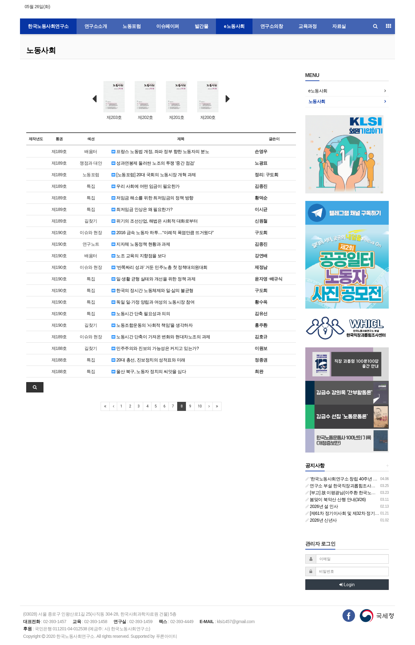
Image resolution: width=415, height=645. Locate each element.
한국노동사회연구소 (48, 26)
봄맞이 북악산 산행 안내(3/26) (335, 499)
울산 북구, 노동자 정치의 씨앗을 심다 (149, 371)
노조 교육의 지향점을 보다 (139, 255)
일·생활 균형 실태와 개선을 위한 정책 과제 (154, 278)
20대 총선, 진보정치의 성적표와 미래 (148, 359)
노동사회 (41, 50)
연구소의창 (271, 26)
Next (228, 99)
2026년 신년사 (321, 520)
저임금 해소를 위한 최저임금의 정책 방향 (152, 197)
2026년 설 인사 (321, 506)
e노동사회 (234, 26)
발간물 (201, 26)
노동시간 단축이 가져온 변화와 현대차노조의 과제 (161, 336)
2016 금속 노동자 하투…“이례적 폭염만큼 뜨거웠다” (162, 232)
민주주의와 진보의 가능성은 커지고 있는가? (155, 348)
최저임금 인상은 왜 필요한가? (142, 209)
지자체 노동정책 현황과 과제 (141, 244)
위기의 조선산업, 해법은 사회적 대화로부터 (155, 220)
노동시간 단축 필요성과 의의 (141, 313)
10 (200, 406)
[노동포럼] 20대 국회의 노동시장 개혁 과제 (154, 174)
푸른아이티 (166, 636)
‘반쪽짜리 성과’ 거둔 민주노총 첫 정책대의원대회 (160, 267)
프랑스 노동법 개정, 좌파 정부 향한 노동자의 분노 (160, 151)
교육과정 (307, 26)
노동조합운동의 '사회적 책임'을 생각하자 (152, 325)
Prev (94, 99)
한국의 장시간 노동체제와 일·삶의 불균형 (152, 290)
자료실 (339, 26)
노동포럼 (131, 26)
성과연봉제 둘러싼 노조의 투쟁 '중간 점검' (153, 163)
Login (347, 584)
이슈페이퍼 (167, 26)
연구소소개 (95, 26)
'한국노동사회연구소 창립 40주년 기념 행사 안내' (353, 478)
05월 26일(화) (37, 6)
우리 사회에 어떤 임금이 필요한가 (146, 186)
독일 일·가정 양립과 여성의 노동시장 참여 (153, 302)
